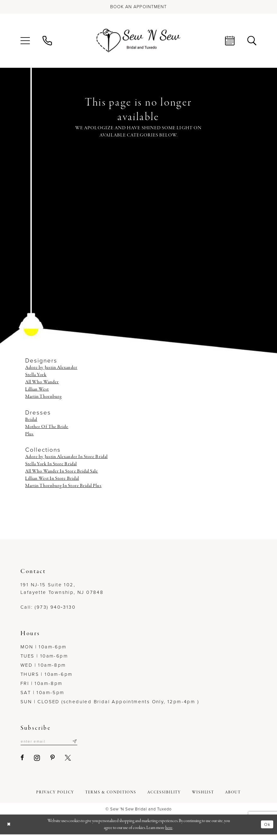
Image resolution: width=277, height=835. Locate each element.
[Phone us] (47, 41)
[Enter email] (51, 742)
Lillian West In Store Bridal (52, 478)
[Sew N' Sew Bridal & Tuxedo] (138, 40)
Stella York (36, 375)
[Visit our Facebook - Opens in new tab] (22, 759)
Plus (29, 434)
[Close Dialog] (9, 825)
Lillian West (37, 389)
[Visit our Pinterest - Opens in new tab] (52, 759)
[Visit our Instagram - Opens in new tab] (37, 758)
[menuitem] (25, 41)
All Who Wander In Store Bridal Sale (61, 471)
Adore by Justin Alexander (51, 367)
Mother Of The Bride (46, 427)
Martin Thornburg (43, 396)
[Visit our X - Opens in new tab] (68, 759)
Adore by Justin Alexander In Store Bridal (66, 457)
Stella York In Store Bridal (51, 464)
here (168, 828)
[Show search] (252, 41)
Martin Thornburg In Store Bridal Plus (63, 486)
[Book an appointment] (138, 7)
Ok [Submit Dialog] (266, 824)
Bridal (31, 419)
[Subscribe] (80, 742)
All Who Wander (42, 382)
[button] (25, 41)
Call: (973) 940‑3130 (48, 607)
